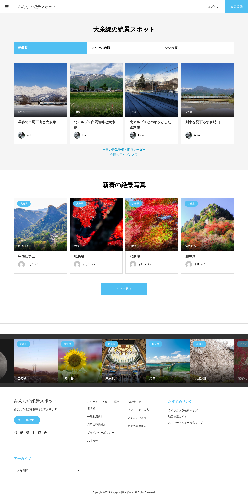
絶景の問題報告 (137, 425)
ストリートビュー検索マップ (185, 422)
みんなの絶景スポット (37, 7)
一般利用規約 (95, 416)
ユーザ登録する (27, 420)
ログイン (213, 6)
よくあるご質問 (137, 417)
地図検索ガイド (177, 416)
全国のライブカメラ (124, 154)
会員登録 (236, 6)
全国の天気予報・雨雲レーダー (124, 149)
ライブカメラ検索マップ (183, 410)
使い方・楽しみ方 (138, 409)
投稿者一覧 (134, 401)
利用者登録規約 (96, 424)
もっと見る (124, 288)
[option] (36, 361)
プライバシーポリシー (100, 432)
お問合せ (92, 440)
